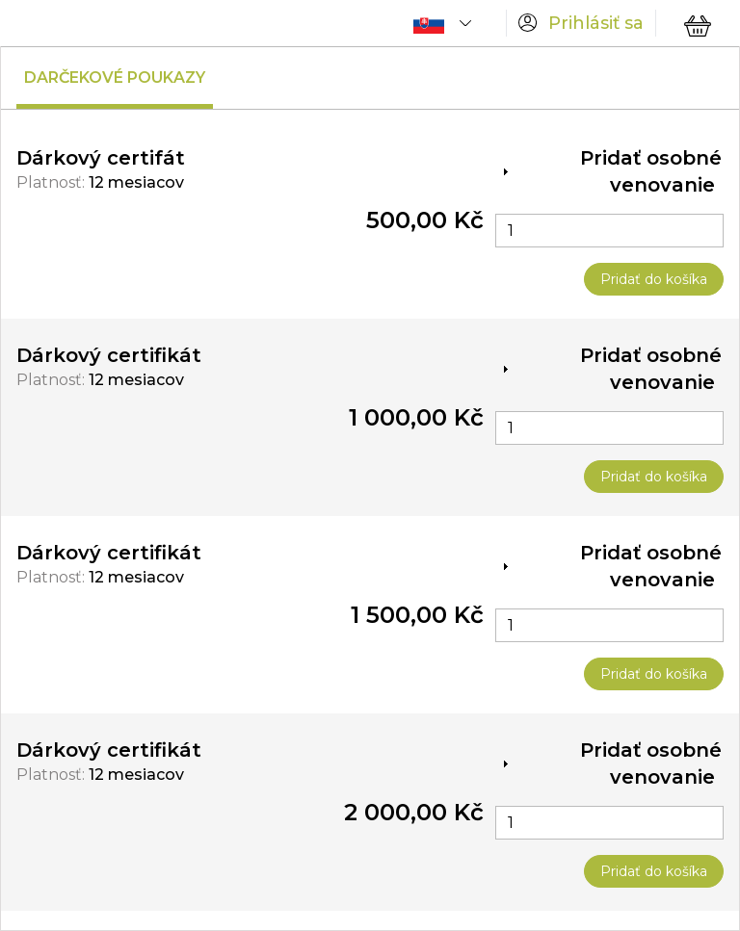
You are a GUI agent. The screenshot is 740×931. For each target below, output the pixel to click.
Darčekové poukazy (114, 77)
